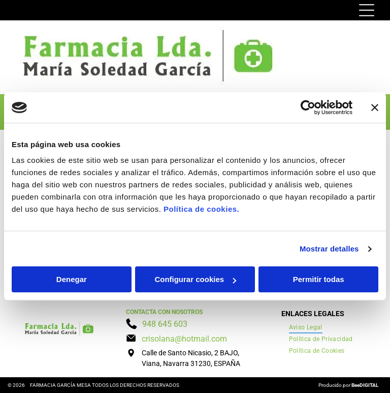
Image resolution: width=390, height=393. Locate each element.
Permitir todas (318, 279)
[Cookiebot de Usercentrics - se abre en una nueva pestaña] (308, 107)
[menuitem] (305, 327)
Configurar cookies (195, 279)
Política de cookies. (201, 209)
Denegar (71, 279)
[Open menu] (366, 10)
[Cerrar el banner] (374, 107)
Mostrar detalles (329, 248)
